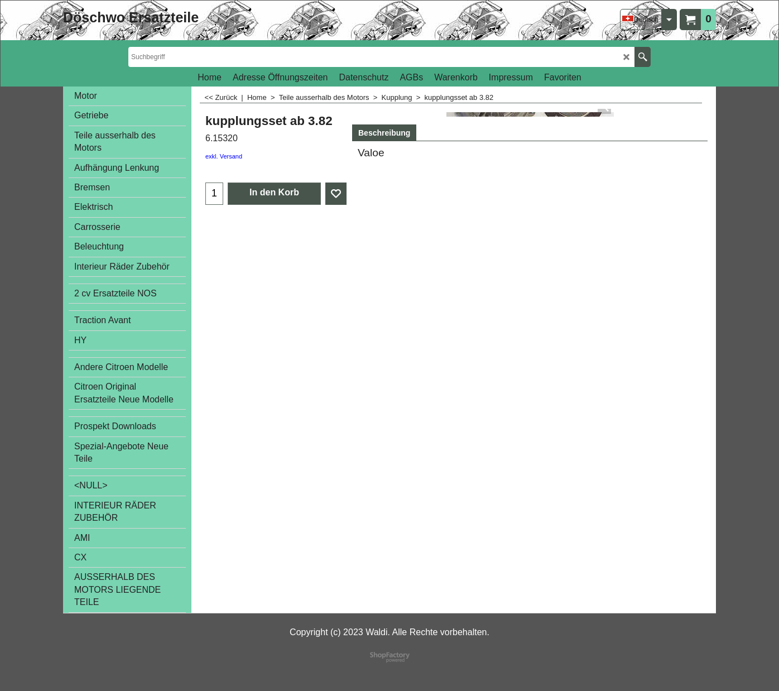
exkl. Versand (223, 156)
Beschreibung (384, 132)
